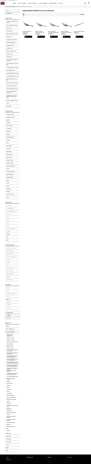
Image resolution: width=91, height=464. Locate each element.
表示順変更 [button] (81, 14)
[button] (85, 3)
